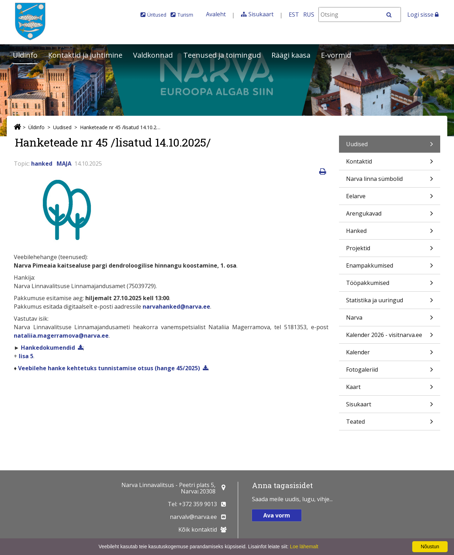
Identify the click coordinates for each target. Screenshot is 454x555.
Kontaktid (389, 164)
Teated (389, 424)
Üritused (156, 14)
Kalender (389, 354)
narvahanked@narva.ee (176, 306)
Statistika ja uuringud (389, 302)
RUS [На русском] (308, 14)
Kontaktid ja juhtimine (85, 55)
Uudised (62, 127)
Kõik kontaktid (197, 529)
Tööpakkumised (389, 285)
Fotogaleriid (389, 372)
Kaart (389, 389)
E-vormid (336, 55)
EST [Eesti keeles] (294, 14)
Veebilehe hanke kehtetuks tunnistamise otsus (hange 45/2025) (109, 368)
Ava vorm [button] (276, 515)
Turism (185, 14)
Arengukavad (389, 216)
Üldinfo (25, 55)
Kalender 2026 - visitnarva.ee (389, 337)
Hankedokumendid (47, 347)
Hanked (389, 233)
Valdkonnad (153, 55)
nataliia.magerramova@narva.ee (61, 335)
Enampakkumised (389, 268)
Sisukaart (261, 14)
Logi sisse (422, 14)
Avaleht (216, 14)
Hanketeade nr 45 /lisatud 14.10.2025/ (121, 127)
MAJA (64, 163)
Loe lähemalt (304, 546)
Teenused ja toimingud (222, 55)
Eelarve (389, 198)
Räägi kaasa (290, 55)
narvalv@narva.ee (193, 517)
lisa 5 (26, 356)
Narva (389, 320)
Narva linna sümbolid (389, 181)
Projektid (389, 250)
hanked (41, 163)
